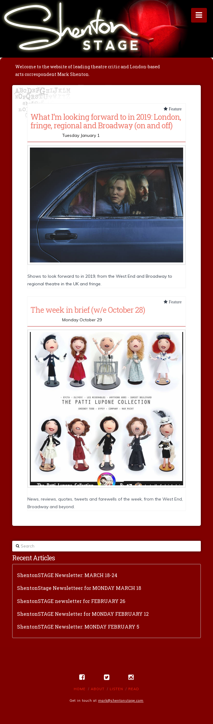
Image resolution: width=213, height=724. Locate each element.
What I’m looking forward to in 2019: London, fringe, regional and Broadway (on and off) (105, 121)
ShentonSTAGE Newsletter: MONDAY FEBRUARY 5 (78, 626)
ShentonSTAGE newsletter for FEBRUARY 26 (71, 601)
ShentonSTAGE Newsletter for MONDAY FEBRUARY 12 (83, 614)
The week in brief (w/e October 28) (87, 310)
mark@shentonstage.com (121, 700)
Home (80, 689)
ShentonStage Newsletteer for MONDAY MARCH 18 (79, 588)
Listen (116, 689)
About (98, 689)
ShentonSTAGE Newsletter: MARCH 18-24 (67, 575)
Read (133, 689)
